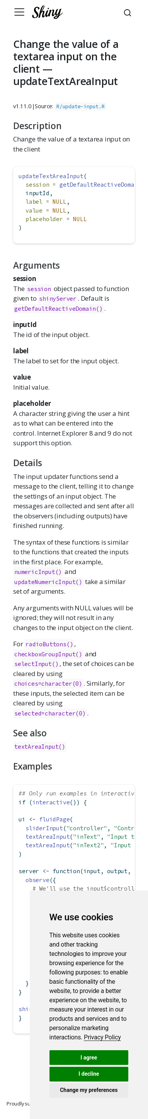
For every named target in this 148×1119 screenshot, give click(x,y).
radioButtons (46, 644)
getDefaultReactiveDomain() (58, 308)
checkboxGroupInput (44, 654)
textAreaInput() (39, 746)
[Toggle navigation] (19, 12)
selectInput (33, 664)
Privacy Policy (102, 1037)
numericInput (34, 572)
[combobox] (128, 12)
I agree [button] (88, 1057)
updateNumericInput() (48, 582)
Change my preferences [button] (88, 1090)
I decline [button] (88, 1074)
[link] (102, 1037)
